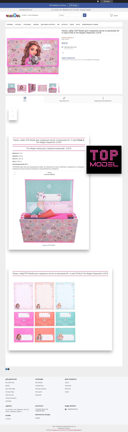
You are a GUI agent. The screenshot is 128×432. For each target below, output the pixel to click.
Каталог (18, 24)
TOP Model (27, 24)
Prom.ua (73, 426)
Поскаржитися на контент (59, 430)
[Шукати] (84, 15)
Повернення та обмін (90, 24)
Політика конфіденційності (74, 430)
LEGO (67, 382)
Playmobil (38, 395)
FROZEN (8, 401)
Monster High (10, 392)
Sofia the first (10, 395)
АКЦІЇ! (67, 392)
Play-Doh (68, 389)
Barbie (8, 385)
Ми (58, 24)
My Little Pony (10, 382)
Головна (10, 24)
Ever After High (10, 389)
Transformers (39, 385)
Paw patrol (38, 392)
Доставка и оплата (48, 24)
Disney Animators (11, 398)
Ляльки (36, 24)
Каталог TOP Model (48, 245)
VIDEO (72, 24)
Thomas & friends (40, 389)
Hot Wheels (38, 382)
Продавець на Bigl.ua (64, 428)
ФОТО (78, 24)
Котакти (65, 24)
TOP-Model (73, 5)
